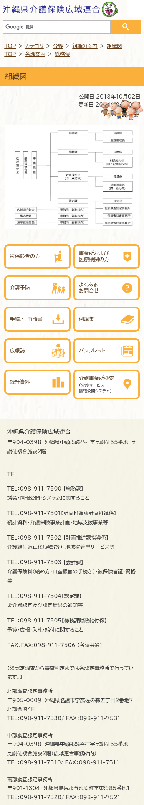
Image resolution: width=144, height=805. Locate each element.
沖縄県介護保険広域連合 (52, 9)
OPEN (135, 8)
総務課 (62, 54)
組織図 (114, 46)
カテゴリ (34, 46)
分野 (58, 46)
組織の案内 (85, 46)
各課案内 (35, 54)
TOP (10, 46)
